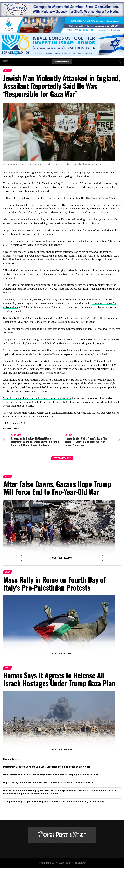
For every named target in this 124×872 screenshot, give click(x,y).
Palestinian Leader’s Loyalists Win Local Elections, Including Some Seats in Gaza (46, 771)
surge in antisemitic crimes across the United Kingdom (74, 284)
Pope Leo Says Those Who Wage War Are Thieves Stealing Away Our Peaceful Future (49, 787)
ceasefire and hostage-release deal (60, 379)
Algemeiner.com (44, 416)
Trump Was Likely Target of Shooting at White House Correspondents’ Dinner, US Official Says (54, 806)
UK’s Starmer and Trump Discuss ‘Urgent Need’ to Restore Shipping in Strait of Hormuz (50, 779)
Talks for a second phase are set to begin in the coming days (37, 398)
